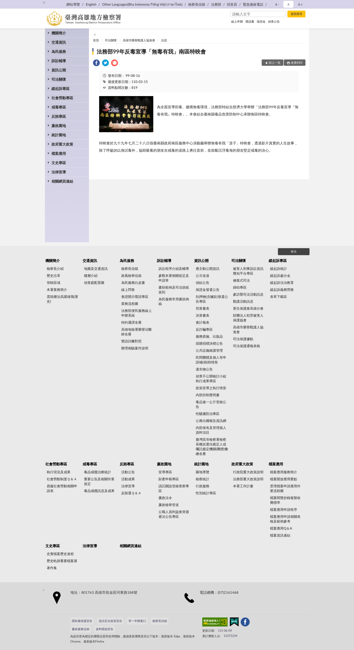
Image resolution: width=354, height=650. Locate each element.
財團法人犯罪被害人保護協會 (248, 317)
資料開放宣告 (104, 629)
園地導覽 (202, 472)
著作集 (52, 568)
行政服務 (202, 486)
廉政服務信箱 (80, 629)
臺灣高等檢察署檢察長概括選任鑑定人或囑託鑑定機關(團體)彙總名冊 (212, 446)
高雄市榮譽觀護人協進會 (139, 40)
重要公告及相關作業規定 (99, 481)
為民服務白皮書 (133, 282)
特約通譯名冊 (131, 322)
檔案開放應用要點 (283, 479)
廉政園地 (58, 125)
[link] (96, 63)
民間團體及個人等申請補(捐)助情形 (211, 359)
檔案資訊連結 (280, 535)
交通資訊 (58, 42)
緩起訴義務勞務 (282, 289)
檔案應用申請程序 (283, 509)
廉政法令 (165, 498)
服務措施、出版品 (209, 336)
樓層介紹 (91, 275)
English (91, 4)
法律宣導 (58, 172)
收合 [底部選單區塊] (294, 251)
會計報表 (202, 322)
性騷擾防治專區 (207, 414)
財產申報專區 (168, 479)
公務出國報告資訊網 (211, 421)
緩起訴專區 (60, 88)
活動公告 (128, 472)
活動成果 (128, 479)
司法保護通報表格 (246, 346)
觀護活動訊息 (243, 301)
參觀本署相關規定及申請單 (173, 277)
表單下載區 (278, 296)
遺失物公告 (204, 369)
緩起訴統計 (278, 268)
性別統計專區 (206, 493)
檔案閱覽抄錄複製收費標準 (285, 500)
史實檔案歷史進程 (60, 554)
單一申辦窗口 (137, 621)
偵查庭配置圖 (94, 282)
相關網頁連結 (62, 181)
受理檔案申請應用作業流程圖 (285, 488)
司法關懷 (58, 79)
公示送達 (202, 275)
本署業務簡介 (57, 289)
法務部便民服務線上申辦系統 (136, 313)
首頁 (96, 40)
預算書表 (202, 308)
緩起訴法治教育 (282, 282)
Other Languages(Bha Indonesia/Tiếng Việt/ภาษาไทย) (142, 4)
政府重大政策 (62, 144)
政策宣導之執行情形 (211, 388)
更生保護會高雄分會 (248, 308)
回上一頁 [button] (274, 62)
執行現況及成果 (58, 472)
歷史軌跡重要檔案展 (62, 561)
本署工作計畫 (243, 486)
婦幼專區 (240, 287)
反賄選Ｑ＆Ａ (131, 493)
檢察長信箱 (196, 4)
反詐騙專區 (204, 329)
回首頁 (232, 4)
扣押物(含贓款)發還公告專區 (212, 298)
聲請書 (249, 21)
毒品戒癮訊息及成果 (99, 491)
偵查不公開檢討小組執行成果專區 (211, 378)
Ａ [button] (288, 4)
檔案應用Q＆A (281, 528)
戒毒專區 (58, 107)
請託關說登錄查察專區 (173, 488)
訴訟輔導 (58, 61)
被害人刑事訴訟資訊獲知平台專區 (248, 270)
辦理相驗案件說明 (134, 348)
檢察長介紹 (55, 268)
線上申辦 (237, 21)
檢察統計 (202, 479)
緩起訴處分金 (280, 275)
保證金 (261, 21)
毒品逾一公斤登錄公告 (211, 404)
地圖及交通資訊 (96, 268)
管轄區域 (53, 282)
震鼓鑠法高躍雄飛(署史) (62, 298)
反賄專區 (58, 116)
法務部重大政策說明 (248, 479)
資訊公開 (58, 70)
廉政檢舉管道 (168, 505)
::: (44, 2)
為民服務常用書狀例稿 (173, 301)
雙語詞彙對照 (131, 341)
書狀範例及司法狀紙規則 (173, 289)
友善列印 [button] (297, 62)
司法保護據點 (243, 339)
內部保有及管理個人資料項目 (211, 430)
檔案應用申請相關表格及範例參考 (285, 518)
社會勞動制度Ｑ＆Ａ (62, 479)
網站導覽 (73, 4)
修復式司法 (241, 280)
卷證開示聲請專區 (134, 296)
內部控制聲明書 (207, 395)
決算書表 (202, 315)
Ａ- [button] (277, 4)
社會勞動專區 (62, 98)
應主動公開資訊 (207, 268)
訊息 (164, 40)
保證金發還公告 (207, 289)
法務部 (216, 4)
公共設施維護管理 (209, 350)
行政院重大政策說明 (248, 472)
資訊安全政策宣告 (110, 621)
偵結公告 (202, 282)
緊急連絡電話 (253, 4)
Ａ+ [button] (300, 4)
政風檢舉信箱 (131, 275)
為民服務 (58, 51)
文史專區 (58, 162)
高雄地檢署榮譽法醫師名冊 (136, 331)
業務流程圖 (129, 303)
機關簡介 (58, 33)
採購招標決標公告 (209, 343)
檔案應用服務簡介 (283, 472)
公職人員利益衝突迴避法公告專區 (173, 514)
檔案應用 (58, 153)
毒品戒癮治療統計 (97, 472)
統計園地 (58, 135)
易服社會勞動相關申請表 (62, 488)
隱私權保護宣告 (82, 621)
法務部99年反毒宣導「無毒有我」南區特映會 (151, 51)
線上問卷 (128, 289)
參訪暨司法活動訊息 (248, 294)
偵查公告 (274, 21)
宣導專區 (165, 472)
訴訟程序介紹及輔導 (173, 268)
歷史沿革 (53, 275)
